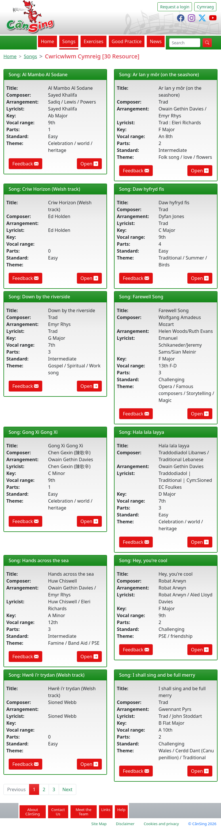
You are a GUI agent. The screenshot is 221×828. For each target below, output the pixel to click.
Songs (68, 41)
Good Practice (127, 41)
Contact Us (58, 811)
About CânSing (32, 811)
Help (121, 809)
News (156, 41)
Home (47, 41)
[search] (184, 42)
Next (67, 789)
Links (105, 809)
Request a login (174, 6)
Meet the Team (84, 811)
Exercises (94, 41)
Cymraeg (205, 6)
